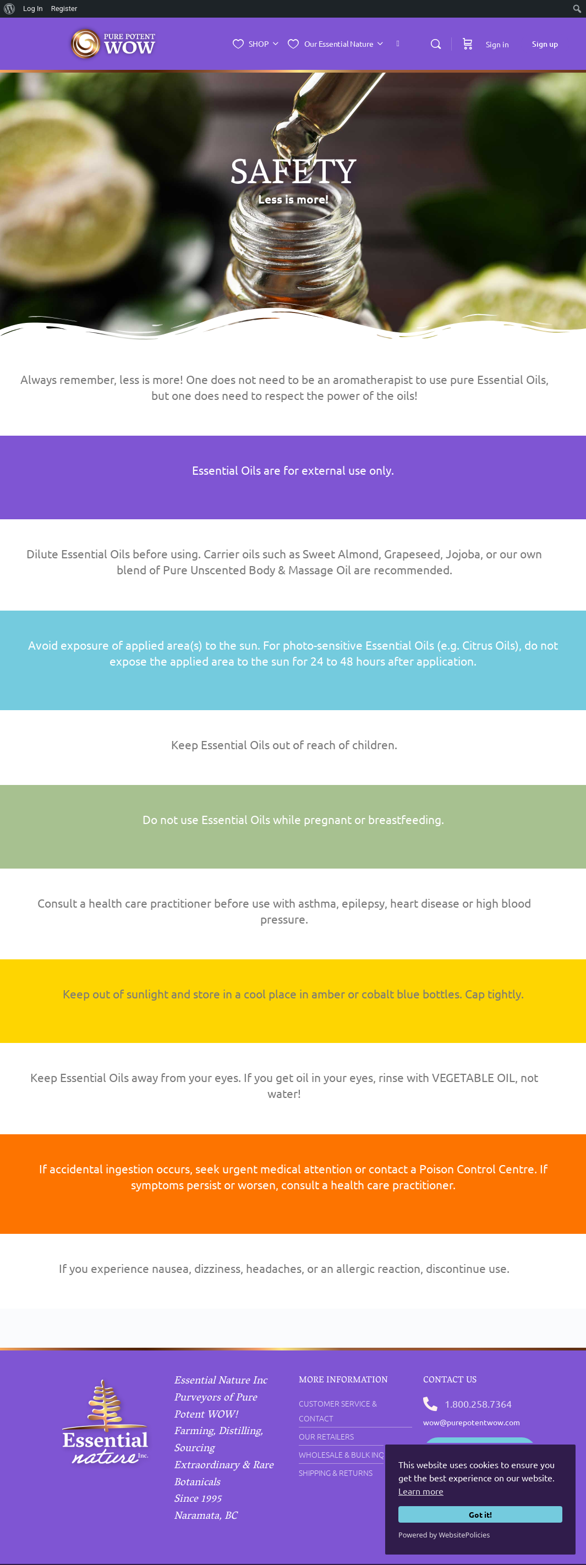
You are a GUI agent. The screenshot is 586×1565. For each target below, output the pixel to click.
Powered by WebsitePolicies (444, 1535)
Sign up (545, 44)
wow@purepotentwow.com (471, 1422)
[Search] (436, 44)
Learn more (420, 1490)
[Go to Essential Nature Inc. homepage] (113, 42)
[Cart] (468, 44)
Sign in (497, 44)
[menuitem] (9, 9)
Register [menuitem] (64, 8)
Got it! (480, 1514)
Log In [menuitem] (33, 8)
